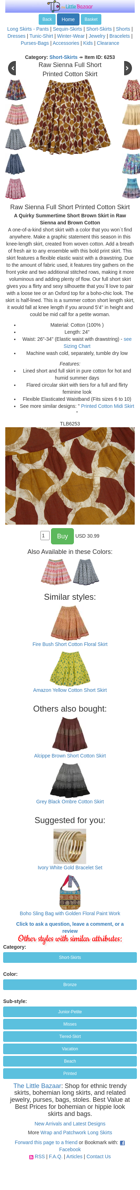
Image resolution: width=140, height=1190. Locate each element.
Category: (14, 947)
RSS (40, 1156)
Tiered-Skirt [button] (70, 1036)
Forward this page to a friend (46, 1142)
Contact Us (99, 1156)
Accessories (66, 43)
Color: (10, 974)
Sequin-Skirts (67, 29)
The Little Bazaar (37, 1085)
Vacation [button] (70, 1048)
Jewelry (97, 36)
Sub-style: (15, 1001)
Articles (74, 1156)
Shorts (123, 29)
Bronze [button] (70, 984)
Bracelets (119, 36)
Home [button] (68, 19)
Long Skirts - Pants (28, 29)
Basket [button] (91, 19)
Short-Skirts (99, 29)
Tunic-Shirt (41, 36)
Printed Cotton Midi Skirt (107, 406)
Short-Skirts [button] (70, 957)
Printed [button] (70, 1073)
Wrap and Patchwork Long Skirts (76, 1132)
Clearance (108, 43)
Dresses (16, 36)
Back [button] (47, 19)
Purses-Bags (35, 43)
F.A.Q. (56, 1156)
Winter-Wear (70, 36)
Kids (88, 43)
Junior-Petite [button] (70, 1011)
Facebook (70, 1149)
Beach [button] (70, 1061)
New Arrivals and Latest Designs (70, 1123)
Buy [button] (62, 536)
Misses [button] (69, 1024)
